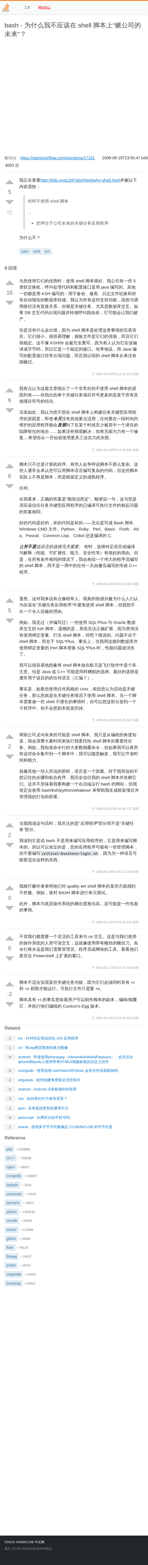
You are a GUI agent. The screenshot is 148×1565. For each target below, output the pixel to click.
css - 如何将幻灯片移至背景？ (42, 1098)
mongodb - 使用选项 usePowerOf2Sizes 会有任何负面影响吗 (68, 1070)
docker (12, 1230)
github (11, 1239)
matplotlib (14, 1274)
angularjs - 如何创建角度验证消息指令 (49, 1080)
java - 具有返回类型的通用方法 (43, 1108)
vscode (12, 1221)
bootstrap (14, 1283)
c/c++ (11, 1158)
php (9, 1149)
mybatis (12, 1185)
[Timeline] (9, 212)
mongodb (14, 1176)
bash (25, 252)
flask (10, 1248)
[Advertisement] (53, 99)
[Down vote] (10, 202)
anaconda (14, 1194)
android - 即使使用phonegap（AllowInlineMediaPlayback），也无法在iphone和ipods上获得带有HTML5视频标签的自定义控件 (75, 1059)
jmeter (11, 1265)
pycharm (13, 1203)
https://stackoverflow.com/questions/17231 (57, 158)
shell (36, 252)
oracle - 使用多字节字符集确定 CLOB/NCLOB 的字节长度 (65, 1127)
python (12, 1212)
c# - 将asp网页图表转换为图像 (43, 1048)
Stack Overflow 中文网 (24, 1542)
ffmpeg (12, 1257)
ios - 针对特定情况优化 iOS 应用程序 (48, 1038)
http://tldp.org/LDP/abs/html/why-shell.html (80, 180)
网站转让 (44, 7)
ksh (47, 252)
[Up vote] (10, 182)
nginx (11, 1167)
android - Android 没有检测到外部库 (47, 1089)
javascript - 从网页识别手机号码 (44, 1117)
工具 (27, 7)
